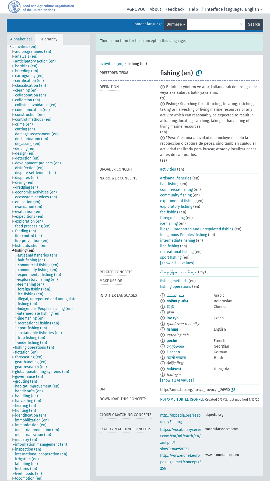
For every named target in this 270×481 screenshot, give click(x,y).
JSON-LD (197, 399)
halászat (174, 369)
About (155, 9)
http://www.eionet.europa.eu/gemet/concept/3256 (180, 462)
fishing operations (175, 286)
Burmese (174, 24)
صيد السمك (176, 295)
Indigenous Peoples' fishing (183, 235)
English (252, 9)
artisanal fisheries (175, 178)
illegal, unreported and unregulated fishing (196, 229)
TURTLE (183, 399)
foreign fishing (172, 218)
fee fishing (169, 212)
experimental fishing (177, 201)
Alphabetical (21, 39)
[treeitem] (26, 46)
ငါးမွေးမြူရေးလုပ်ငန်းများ (178, 272)
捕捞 (170, 306)
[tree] (48, 262)
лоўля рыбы (177, 301)
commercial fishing (176, 189)
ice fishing (169, 223)
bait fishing (169, 184)
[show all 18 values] (177, 263)
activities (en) (112, 63)
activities (168, 169)
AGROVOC (136, 9)
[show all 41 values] (177, 380)
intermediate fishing (177, 240)
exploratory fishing (176, 206)
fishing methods (174, 281)
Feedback (175, 9)
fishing (172, 329)
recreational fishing (177, 252)
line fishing (169, 246)
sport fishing (170, 257)
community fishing (176, 195)
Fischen (173, 352)
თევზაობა (175, 346)
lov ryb (172, 318)
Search (254, 24)
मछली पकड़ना (176, 357)
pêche (172, 340)
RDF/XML (167, 399)
